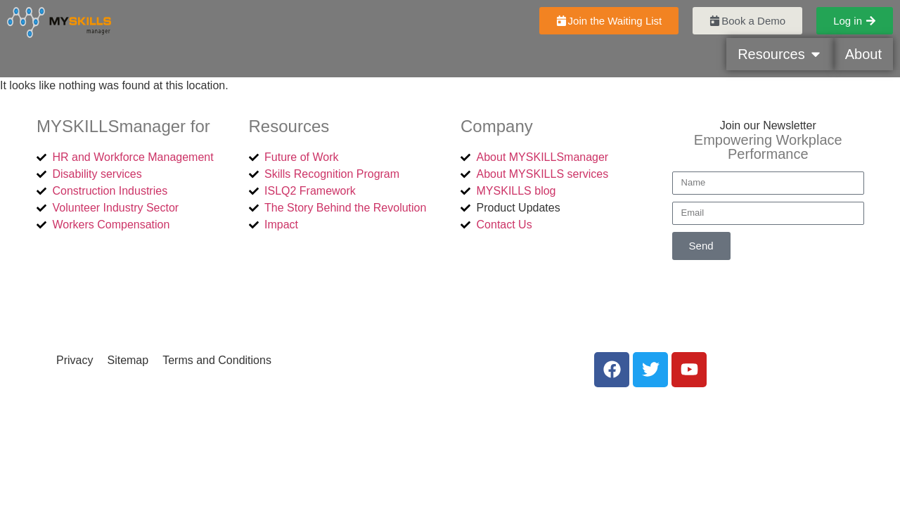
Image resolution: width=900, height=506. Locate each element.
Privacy (74, 360)
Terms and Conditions (216, 360)
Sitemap (127, 360)
